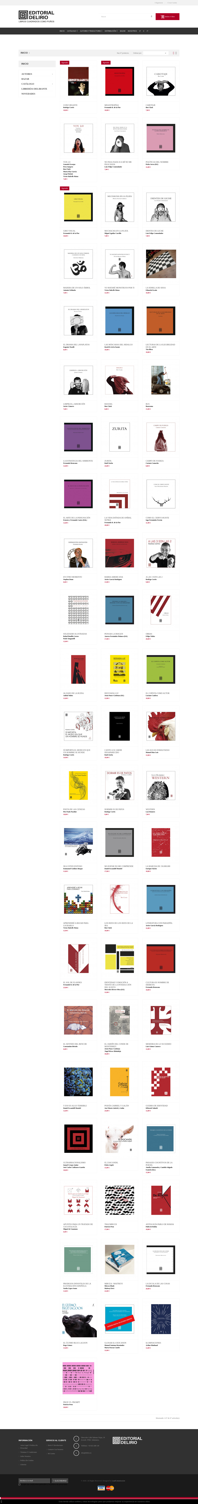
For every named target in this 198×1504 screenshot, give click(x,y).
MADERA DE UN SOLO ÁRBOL (76, 288)
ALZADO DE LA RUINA (73, 693)
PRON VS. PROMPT (71, 1402)
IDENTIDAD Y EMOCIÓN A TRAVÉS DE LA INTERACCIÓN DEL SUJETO (118, 984)
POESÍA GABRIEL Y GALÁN (117, 1106)
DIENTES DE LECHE (154, 231)
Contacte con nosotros (55, 1449)
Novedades (28, 94)
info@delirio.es (86, 1453)
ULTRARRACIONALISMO (74, 1163)
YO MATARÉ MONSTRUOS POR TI (119, 288)
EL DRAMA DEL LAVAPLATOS (76, 345)
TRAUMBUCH (111, 1224)
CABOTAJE (150, 105)
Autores (26, 74)
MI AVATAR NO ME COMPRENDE (119, 866)
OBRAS (149, 634)
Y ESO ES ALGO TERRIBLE (75, 1106)
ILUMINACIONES (153, 1343)
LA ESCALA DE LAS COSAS (158, 1284)
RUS (147, 404)
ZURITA (108, 461)
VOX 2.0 (66, 162)
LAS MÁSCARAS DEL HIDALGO (119, 345)
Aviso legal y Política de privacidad (29, 1446)
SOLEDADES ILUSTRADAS (75, 634)
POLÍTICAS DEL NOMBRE (157, 162)
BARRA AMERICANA (114, 577)
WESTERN (150, 809)
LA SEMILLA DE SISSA (156, 288)
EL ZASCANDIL (111, 1163)
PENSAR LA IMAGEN (114, 634)
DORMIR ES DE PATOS (114, 809)
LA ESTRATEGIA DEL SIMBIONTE (78, 461)
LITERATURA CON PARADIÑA (159, 923)
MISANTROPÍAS (112, 105)
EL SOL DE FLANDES (72, 982)
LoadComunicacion (118, 1481)
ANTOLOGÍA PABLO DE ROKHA (160, 1224)
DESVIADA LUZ (112, 693)
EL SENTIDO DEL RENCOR (75, 1044)
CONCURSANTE (70, 105)
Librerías (23, 1465)
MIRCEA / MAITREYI (114, 1284)
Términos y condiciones (28, 1452)
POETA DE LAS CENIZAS (74, 809)
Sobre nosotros (25, 1456)
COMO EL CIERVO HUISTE (157, 518)
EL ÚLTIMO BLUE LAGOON (75, 1343)
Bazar (25, 79)
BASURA (108, 404)
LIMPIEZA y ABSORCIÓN (74, 404)
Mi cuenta (51, 1454)
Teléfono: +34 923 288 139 (90, 1446)
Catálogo (27, 84)
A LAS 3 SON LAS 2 (154, 577)
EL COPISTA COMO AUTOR (158, 693)
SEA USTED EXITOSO (72, 866)
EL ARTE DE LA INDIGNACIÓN (76, 518)
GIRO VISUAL (69, 231)
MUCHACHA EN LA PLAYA (116, 231)
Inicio (24, 63)
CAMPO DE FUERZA (155, 461)
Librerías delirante (34, 89)
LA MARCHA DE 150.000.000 (158, 866)
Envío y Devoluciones (55, 1445)
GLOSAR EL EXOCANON (115, 1343)
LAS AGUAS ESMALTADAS (158, 750)
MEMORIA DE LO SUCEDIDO (158, 1044)
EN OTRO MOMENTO (72, 577)
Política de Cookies (27, 1460)
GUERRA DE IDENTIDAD (157, 1106)
